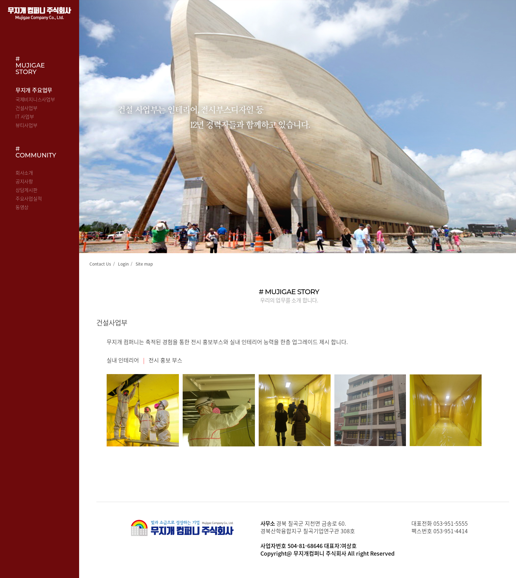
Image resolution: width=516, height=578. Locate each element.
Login (123, 264)
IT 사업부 (24, 116)
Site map (144, 264)
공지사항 (24, 181)
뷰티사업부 (26, 125)
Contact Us (100, 264)
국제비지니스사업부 (35, 99)
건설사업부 (26, 107)
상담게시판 (26, 189)
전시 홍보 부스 (165, 360)
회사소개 (24, 172)
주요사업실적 (28, 198)
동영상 (22, 207)
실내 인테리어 (123, 360)
